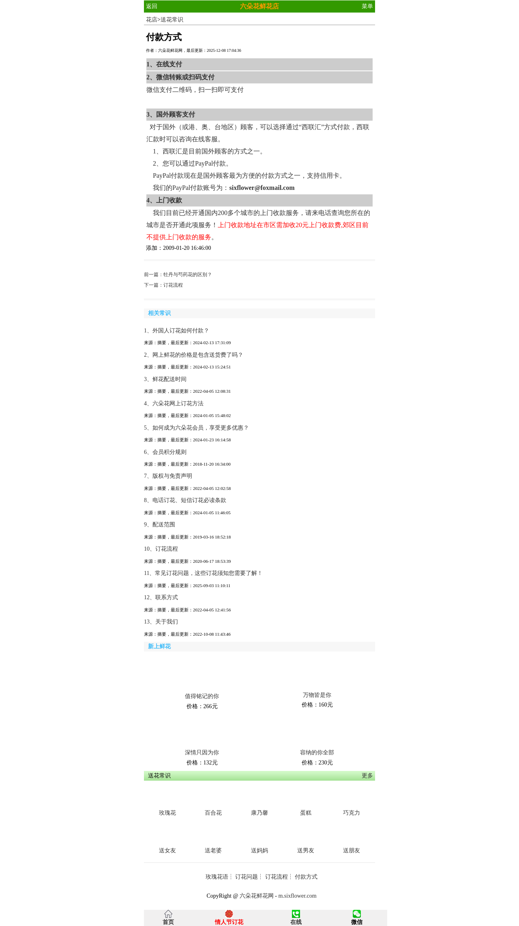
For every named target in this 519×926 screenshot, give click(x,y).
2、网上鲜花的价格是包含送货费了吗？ (193, 355)
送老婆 (213, 850)
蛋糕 (305, 813)
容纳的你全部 (317, 752)
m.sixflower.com (297, 896)
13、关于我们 (161, 622)
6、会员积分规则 (165, 452)
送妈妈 (259, 850)
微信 (356, 922)
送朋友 (351, 850)
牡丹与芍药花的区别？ (187, 274)
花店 (151, 20)
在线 (296, 922)
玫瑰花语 (217, 877)
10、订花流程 (161, 549)
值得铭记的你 (202, 696)
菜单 (367, 6)
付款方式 (306, 877)
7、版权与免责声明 (168, 476)
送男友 (305, 850)
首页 (168, 922)
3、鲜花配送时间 (165, 379)
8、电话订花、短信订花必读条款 (185, 500)
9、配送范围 (159, 525)
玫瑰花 (167, 813)
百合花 (213, 813)
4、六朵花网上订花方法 (174, 403)
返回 (151, 6)
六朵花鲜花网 (257, 896)
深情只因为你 (202, 752)
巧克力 (351, 813)
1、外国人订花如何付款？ (176, 331)
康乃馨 (259, 813)
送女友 (167, 850)
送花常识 (172, 20)
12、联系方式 (161, 597)
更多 (367, 776)
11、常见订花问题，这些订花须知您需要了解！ (203, 573)
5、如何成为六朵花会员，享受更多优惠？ (196, 428)
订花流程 (173, 285)
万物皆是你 (317, 695)
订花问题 (246, 877)
